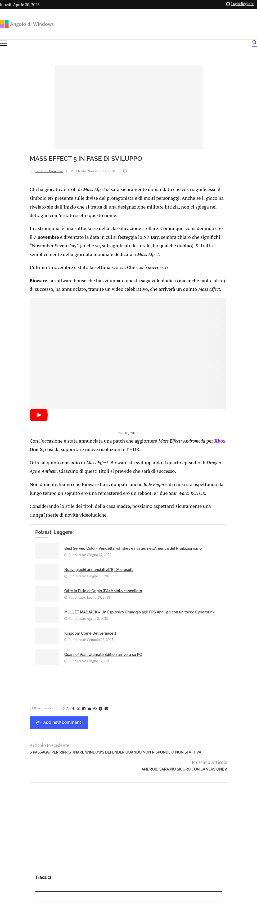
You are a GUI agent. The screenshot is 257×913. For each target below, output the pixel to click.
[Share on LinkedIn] (56, 679)
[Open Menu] (3, 43)
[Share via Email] (79, 679)
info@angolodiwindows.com (138, 826)
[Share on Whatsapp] (68, 679)
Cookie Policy (142, 854)
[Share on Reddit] (62, 679)
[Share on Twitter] (51, 679)
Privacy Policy (114, 854)
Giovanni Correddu (19, 171)
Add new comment (31, 694)
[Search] (254, 43)
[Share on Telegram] (73, 679)
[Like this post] (40, 679)
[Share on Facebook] (46, 679)
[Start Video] (12, 416)
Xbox (39, 444)
